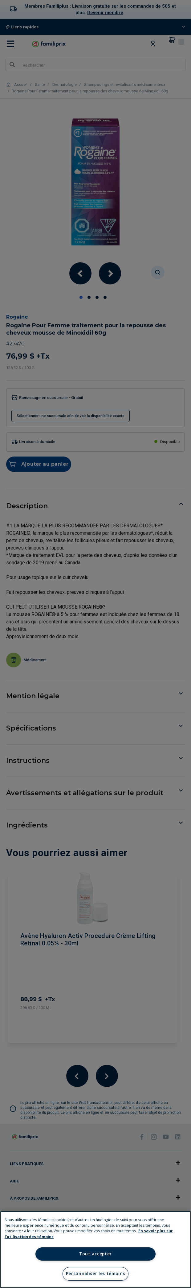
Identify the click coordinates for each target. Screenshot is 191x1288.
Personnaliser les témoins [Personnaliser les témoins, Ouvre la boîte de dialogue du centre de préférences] (95, 1273)
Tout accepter (95, 1254)
